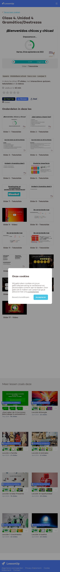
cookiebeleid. (33, 292)
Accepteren (41, 297)
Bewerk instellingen (20, 297)
